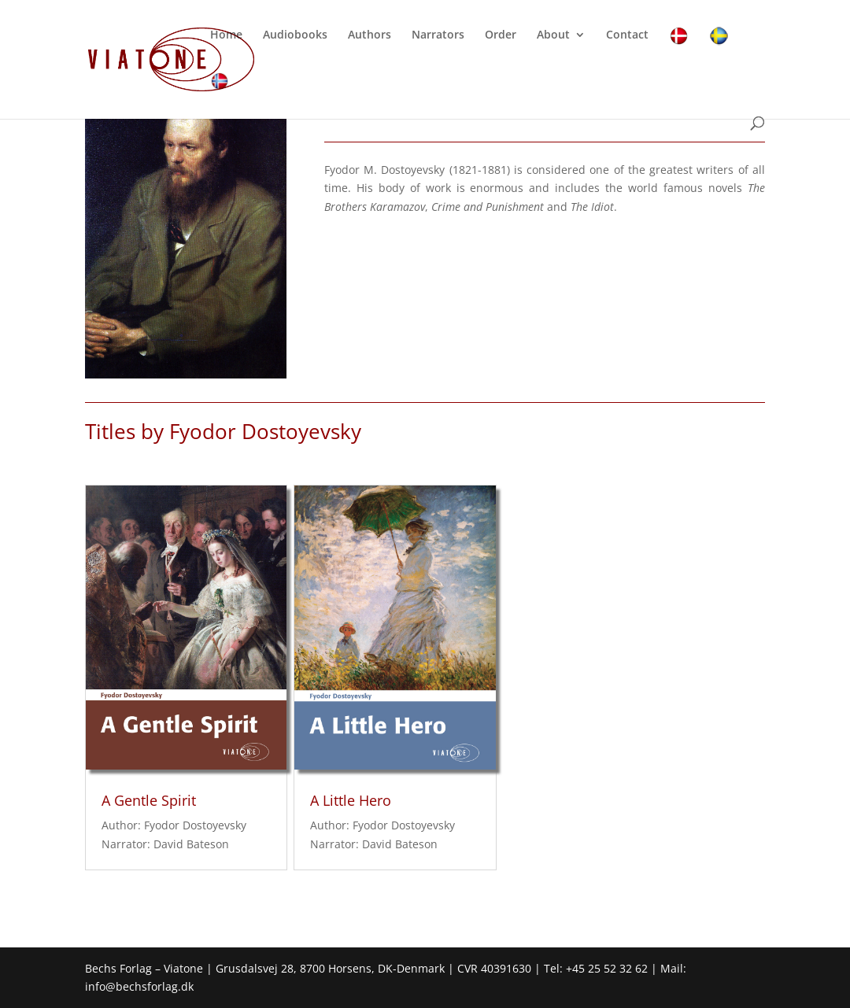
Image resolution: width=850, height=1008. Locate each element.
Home (226, 35)
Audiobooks (295, 35)
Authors (369, 35)
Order (500, 35)
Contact (627, 35)
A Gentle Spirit (149, 800)
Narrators (438, 35)
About (553, 35)
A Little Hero (350, 800)
